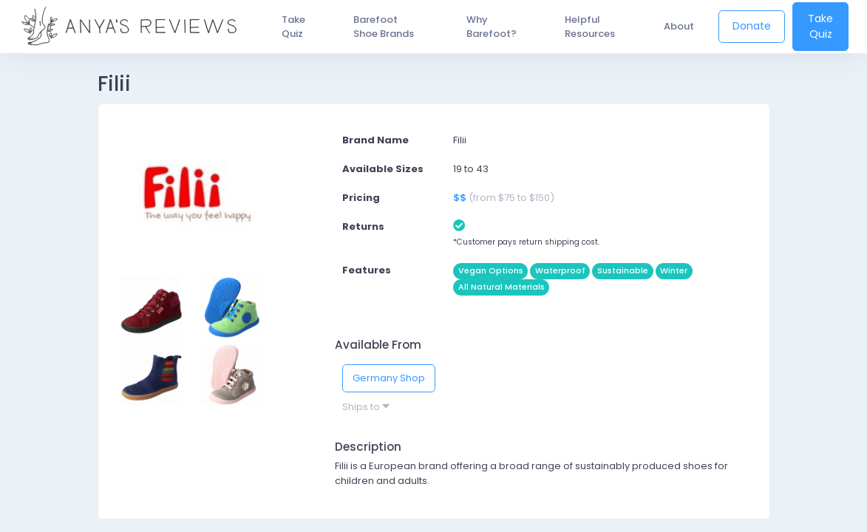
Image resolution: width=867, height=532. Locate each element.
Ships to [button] (366, 407)
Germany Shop (389, 378)
